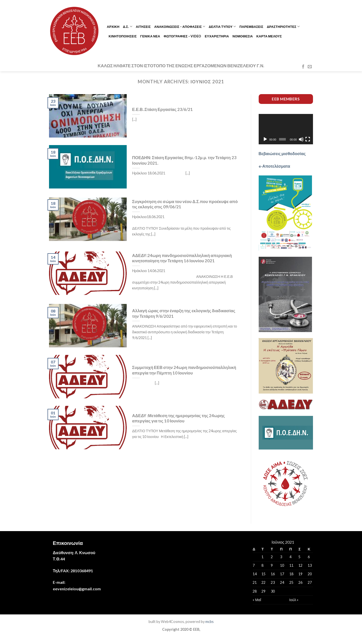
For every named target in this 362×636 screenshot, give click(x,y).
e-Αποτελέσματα (274, 166)
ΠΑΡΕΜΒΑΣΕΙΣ (251, 27)
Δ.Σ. (127, 26)
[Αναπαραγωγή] (265, 139)
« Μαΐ (257, 600)
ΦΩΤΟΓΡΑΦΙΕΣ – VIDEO (182, 36)
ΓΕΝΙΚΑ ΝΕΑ (150, 36)
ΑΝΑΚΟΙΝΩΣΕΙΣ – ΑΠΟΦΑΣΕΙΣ (179, 26)
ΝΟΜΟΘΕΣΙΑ (243, 36)
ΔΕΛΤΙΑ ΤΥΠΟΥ (222, 26)
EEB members (286, 99)
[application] (286, 129)
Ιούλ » (293, 600)
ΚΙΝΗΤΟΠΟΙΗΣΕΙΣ (123, 36)
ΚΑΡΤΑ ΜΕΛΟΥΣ (269, 36)
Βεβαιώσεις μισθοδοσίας (282, 153)
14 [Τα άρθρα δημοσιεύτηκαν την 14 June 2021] (255, 574)
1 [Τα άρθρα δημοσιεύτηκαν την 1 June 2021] (262, 557)
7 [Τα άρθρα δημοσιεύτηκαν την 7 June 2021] (254, 565)
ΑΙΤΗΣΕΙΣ (143, 27)
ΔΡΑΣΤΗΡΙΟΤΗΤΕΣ (283, 26)
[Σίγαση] (301, 139)
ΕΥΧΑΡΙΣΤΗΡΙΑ (217, 36)
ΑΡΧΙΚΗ (113, 27)
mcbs (209, 621)
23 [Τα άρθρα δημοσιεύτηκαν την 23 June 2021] (273, 582)
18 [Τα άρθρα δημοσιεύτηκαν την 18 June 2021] (291, 574)
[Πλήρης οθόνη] (307, 139)
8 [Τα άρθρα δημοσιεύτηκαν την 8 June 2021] (262, 565)
